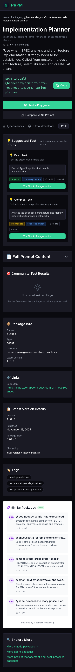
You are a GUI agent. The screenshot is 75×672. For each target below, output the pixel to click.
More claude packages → (22, 646)
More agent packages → (22, 651)
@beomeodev (15, 126)
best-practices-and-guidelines (25, 489)
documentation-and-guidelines (25, 483)
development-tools (19, 477)
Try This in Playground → (37, 186)
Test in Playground (37, 105)
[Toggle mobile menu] (70, 5)
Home (6, 17)
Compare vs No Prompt (37, 115)
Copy (61, 85)
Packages (16, 17)
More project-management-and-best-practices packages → (35, 658)
